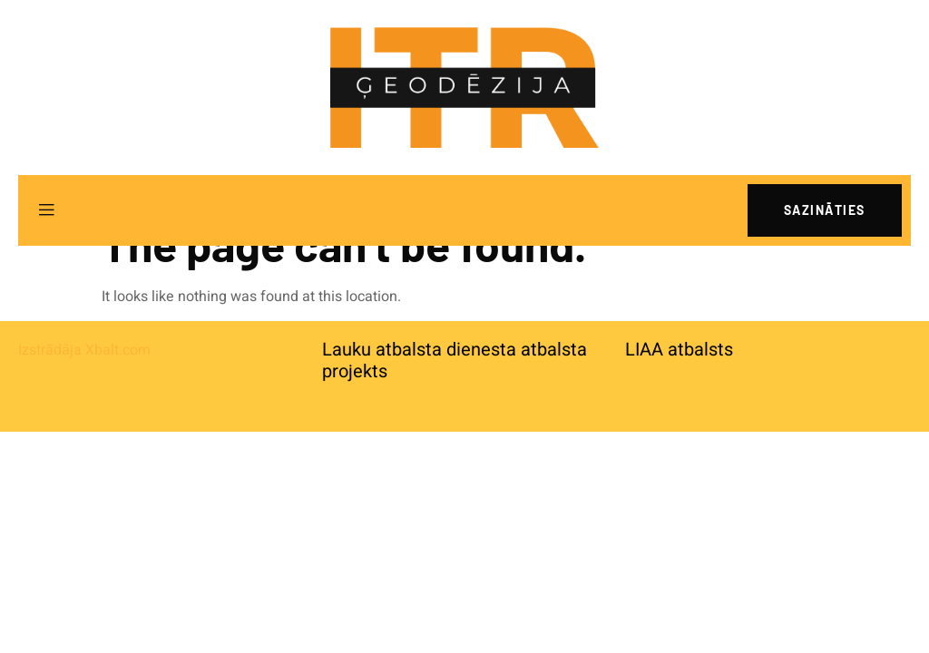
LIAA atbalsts (679, 349)
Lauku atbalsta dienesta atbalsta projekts (454, 360)
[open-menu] (46, 210)
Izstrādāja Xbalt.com (84, 350)
